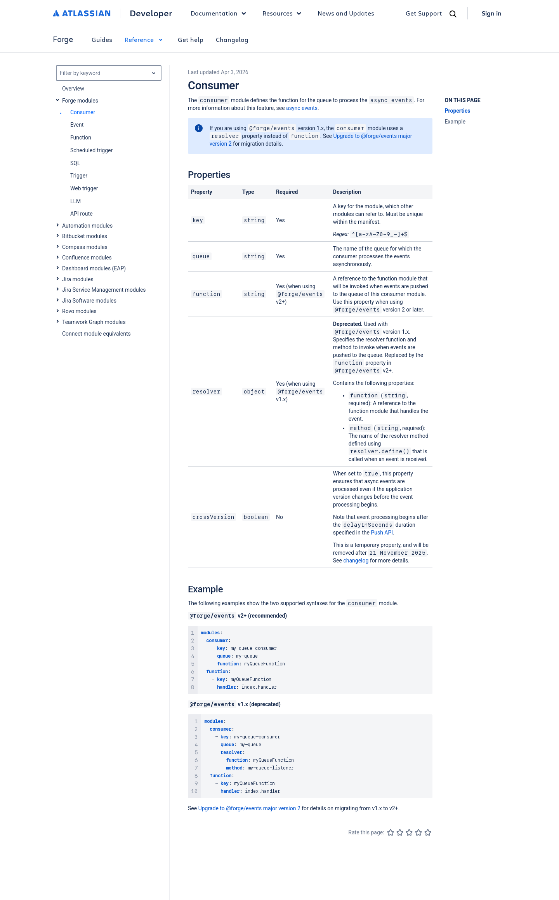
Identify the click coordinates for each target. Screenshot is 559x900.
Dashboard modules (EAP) (94, 268)
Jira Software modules (89, 301)
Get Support (424, 13)
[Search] (453, 14)
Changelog (232, 39)
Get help (190, 39)
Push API (382, 532)
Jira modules (78, 279)
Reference (145, 39)
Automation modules (87, 226)
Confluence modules (87, 257)
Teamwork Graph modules (93, 322)
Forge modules (80, 100)
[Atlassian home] (82, 13)
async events (302, 108)
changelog (355, 560)
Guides (102, 39)
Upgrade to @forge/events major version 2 (249, 808)
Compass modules (85, 247)
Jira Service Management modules (104, 290)
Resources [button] (283, 13)
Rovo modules (79, 311)
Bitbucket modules (84, 236)
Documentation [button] (220, 13)
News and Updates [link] (346, 13)
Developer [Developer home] (151, 13)
